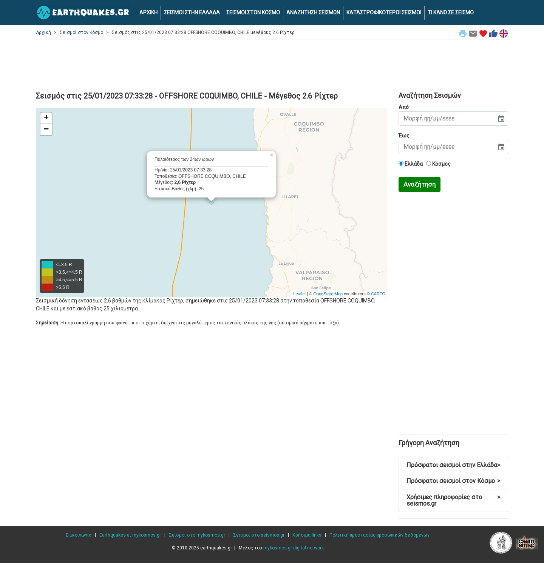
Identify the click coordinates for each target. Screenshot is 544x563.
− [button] (46, 129)
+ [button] (46, 118)
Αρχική (43, 32)
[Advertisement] (272, 65)
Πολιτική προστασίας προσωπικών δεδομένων (379, 535)
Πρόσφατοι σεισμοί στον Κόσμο (453, 480)
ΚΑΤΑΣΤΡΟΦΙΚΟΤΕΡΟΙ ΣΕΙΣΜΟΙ (383, 12)
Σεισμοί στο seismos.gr (258, 535)
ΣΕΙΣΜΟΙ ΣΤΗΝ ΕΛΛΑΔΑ (192, 12)
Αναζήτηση (419, 184)
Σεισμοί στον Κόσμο (81, 32)
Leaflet (299, 294)
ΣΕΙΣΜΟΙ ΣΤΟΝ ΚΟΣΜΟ (253, 12)
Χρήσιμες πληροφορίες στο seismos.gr (453, 500)
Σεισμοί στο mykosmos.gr (197, 535)
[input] (446, 118)
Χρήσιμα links (306, 535)
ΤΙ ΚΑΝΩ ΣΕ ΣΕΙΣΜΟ (451, 12)
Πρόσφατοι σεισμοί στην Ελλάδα (453, 465)
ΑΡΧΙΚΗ (148, 12)
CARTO (378, 294)
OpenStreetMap (328, 294)
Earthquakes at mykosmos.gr (130, 535)
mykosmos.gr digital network (293, 548)
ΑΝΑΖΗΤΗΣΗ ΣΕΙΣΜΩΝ (313, 12)
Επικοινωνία (78, 535)
